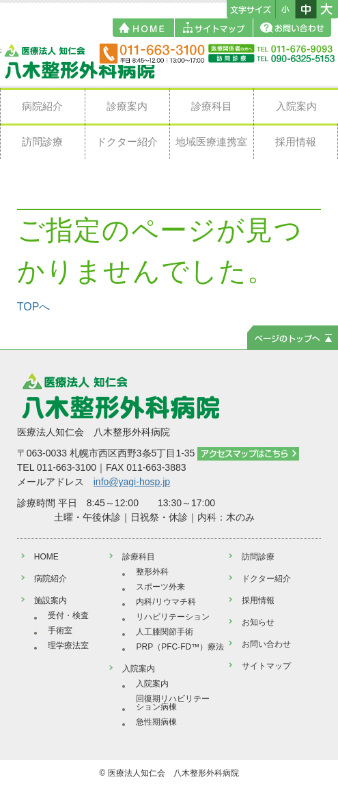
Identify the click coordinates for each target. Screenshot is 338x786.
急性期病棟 (156, 722)
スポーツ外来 (160, 587)
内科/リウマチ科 (165, 602)
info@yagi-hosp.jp (132, 481)
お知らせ (258, 622)
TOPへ (34, 306)
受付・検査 (68, 615)
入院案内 (152, 683)
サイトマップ (266, 666)
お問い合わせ (266, 644)
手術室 (60, 630)
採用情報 (295, 141)
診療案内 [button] (127, 106)
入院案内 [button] (296, 106)
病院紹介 (42, 106)
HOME (46, 557)
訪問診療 (42, 141)
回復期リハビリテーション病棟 (173, 703)
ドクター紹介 (127, 141)
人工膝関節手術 (164, 632)
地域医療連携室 (211, 141)
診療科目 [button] (211, 106)
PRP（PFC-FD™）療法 (180, 647)
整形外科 (152, 572)
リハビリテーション (173, 617)
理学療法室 (68, 645)
